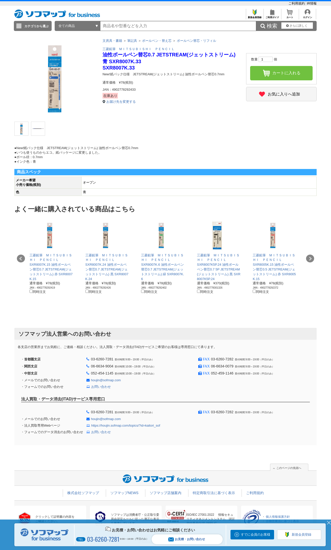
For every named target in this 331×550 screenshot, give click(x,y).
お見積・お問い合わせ (186, 539)
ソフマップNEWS (124, 493)
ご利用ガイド (272, 16)
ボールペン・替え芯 (157, 41)
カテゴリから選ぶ (36, 26)
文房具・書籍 (112, 41)
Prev (21, 259)
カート (290, 16)
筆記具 (132, 41)
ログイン (307, 16)
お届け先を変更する (121, 102)
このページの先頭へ (288, 467)
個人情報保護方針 (278, 517)
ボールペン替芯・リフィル (196, 41)
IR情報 (312, 3)
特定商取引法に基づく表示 (214, 493)
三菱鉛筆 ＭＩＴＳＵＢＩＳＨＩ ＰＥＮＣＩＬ (139, 49)
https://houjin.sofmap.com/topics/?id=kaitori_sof (125, 425)
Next (310, 259)
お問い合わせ (101, 387)
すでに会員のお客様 (255, 534)
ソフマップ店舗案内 (165, 493)
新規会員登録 (254, 16)
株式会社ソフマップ (83, 493)
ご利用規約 (297, 3)
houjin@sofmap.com (106, 380)
